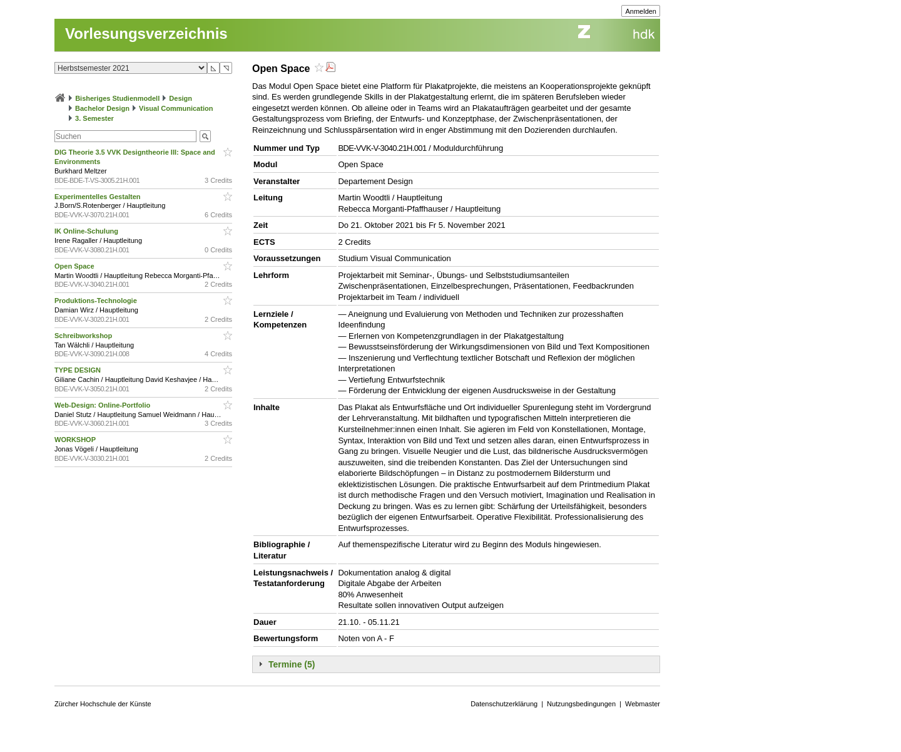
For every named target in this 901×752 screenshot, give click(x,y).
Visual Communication (176, 108)
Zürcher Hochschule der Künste (102, 704)
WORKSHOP (76, 439)
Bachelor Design (102, 108)
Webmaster (642, 704)
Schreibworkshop (84, 335)
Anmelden (640, 11)
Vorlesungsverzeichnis (146, 33)
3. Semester (94, 118)
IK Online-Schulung (87, 231)
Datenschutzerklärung (504, 704)
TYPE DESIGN (78, 370)
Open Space (75, 266)
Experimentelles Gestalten (98, 196)
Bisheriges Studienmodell (117, 98)
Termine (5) (291, 664)
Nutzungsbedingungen (581, 704)
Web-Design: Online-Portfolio (103, 405)
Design (180, 98)
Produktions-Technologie (96, 300)
